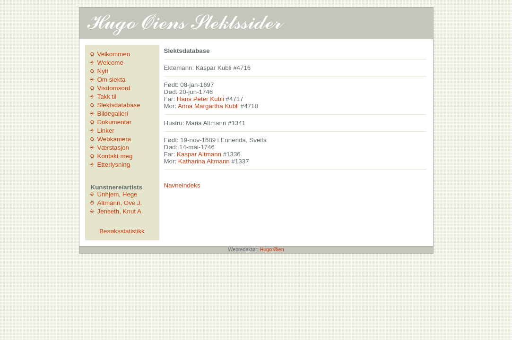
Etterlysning (113, 164)
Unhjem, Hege (117, 194)
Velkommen (113, 54)
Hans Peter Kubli (200, 98)
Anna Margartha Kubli (208, 106)
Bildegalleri (112, 113)
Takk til (107, 96)
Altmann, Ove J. (119, 202)
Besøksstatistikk (122, 231)
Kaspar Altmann (199, 154)
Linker (105, 130)
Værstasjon (113, 147)
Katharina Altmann (204, 161)
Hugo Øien (272, 249)
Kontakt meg (115, 156)
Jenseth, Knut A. (120, 211)
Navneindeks (182, 185)
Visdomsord (113, 88)
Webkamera (114, 139)
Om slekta (111, 79)
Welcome (110, 62)
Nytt (103, 71)
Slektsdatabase (118, 105)
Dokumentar (114, 122)
